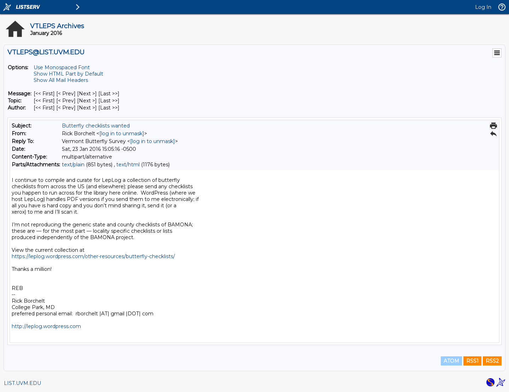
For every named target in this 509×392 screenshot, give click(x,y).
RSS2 (492, 361)
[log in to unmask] (121, 133)
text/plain (73, 164)
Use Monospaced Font (62, 67)
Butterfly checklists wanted (96, 126)
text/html (128, 164)
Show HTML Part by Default (68, 74)
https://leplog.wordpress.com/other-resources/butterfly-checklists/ (93, 256)
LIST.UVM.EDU (22, 383)
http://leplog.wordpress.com (46, 326)
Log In (483, 7)
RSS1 (472, 361)
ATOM (451, 361)
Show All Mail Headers (61, 80)
